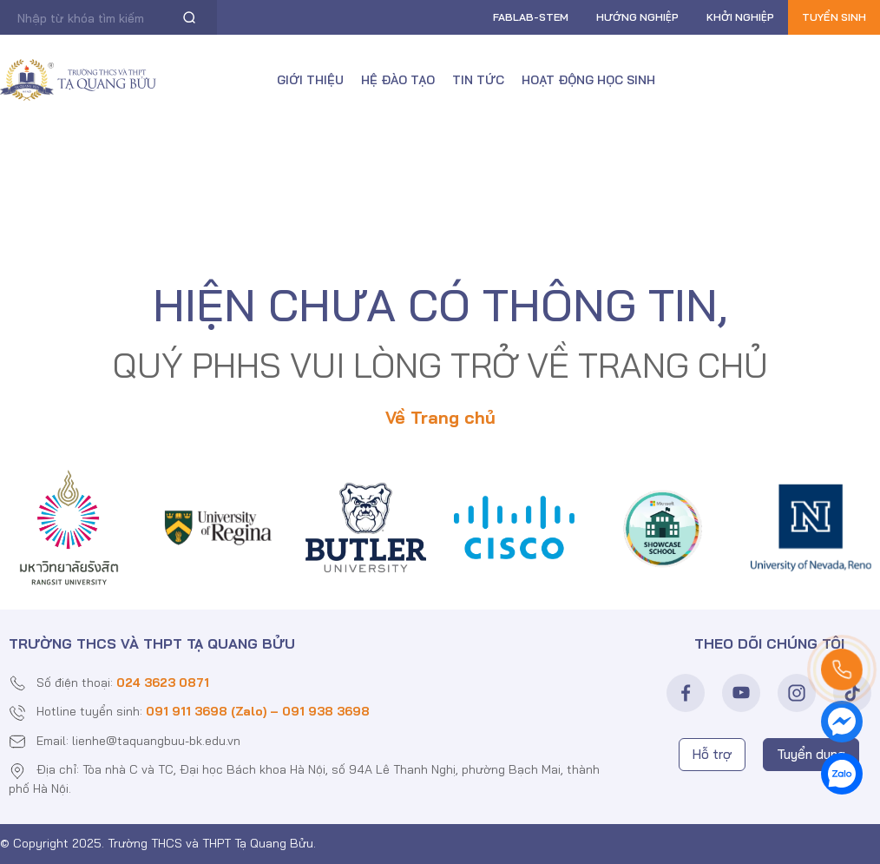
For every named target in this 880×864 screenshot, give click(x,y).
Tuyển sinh (834, 16)
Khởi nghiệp (740, 16)
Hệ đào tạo (398, 80)
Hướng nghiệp (637, 16)
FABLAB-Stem (530, 16)
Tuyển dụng (811, 754)
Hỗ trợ (712, 754)
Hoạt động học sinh (588, 80)
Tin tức (478, 80)
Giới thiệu (310, 80)
